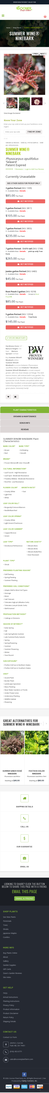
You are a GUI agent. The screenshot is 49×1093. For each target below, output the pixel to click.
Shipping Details (9, 1020)
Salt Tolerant (9, 597)
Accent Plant (9, 676)
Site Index (7, 975)
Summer (8, 644)
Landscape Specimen (13, 682)
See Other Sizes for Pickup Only (23, 182)
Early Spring (9, 626)
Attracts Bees (33, 544)
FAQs (5, 991)
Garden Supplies (9, 963)
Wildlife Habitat (10, 697)
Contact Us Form (10, 1035)
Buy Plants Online (10, 951)
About (5, 955)
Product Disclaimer (10, 1011)
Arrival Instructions (10, 995)
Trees (5, 923)
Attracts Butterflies (35, 550)
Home (8, 26)
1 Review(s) (19, 167)
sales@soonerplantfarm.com (21, 1057)
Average (8, 591)
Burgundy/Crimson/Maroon (15, 505)
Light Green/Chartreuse (13, 521)
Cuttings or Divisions (12, 616)
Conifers (6, 935)
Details (23, 189)
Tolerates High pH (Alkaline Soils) (17, 600)
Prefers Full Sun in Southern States (18, 666)
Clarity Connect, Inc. (29, 1079)
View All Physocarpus (29, 141)
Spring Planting (10, 576)
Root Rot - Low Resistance (14, 480)
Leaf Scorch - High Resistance (16, 471)
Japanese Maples (10, 931)
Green (7, 534)
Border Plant (9, 679)
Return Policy (8, 1015)
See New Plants (9, 915)
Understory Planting (12, 694)
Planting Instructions (11, 999)
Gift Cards (7, 967)
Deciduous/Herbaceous (14, 544)
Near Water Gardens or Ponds (16, 688)
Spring (7, 638)
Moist (7, 594)
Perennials (7, 919)
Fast (24, 490)
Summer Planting (11, 579)
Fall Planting (9, 572)
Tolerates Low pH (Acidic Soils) (16, 604)
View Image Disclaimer (12, 111)
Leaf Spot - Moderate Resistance (17, 474)
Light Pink (8, 493)
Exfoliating (24, 448)
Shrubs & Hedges (12, 141)
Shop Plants (17, 26)
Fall (6, 629)
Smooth (23, 451)
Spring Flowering (11, 641)
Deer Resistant (33, 553)
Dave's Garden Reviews (12, 971)
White (7, 496)
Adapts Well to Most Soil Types (16, 588)
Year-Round (9, 653)
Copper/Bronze (10, 531)
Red (6, 451)
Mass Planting (10, 685)
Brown (7, 448)
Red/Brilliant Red (11, 509)
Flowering (8, 700)
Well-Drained (9, 607)
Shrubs (6, 927)
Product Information (11, 1007)
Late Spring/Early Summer (14, 632)
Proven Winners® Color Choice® (17, 461)
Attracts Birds (33, 547)
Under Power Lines (12, 691)
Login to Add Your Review (34, 167)
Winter (7, 650)
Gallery (6, 959)
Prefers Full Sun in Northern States (18, 663)
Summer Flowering (11, 647)
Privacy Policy (8, 1003)
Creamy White (10, 490)
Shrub (7, 563)
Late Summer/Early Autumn (15, 635)
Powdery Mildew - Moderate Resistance (19, 477)
